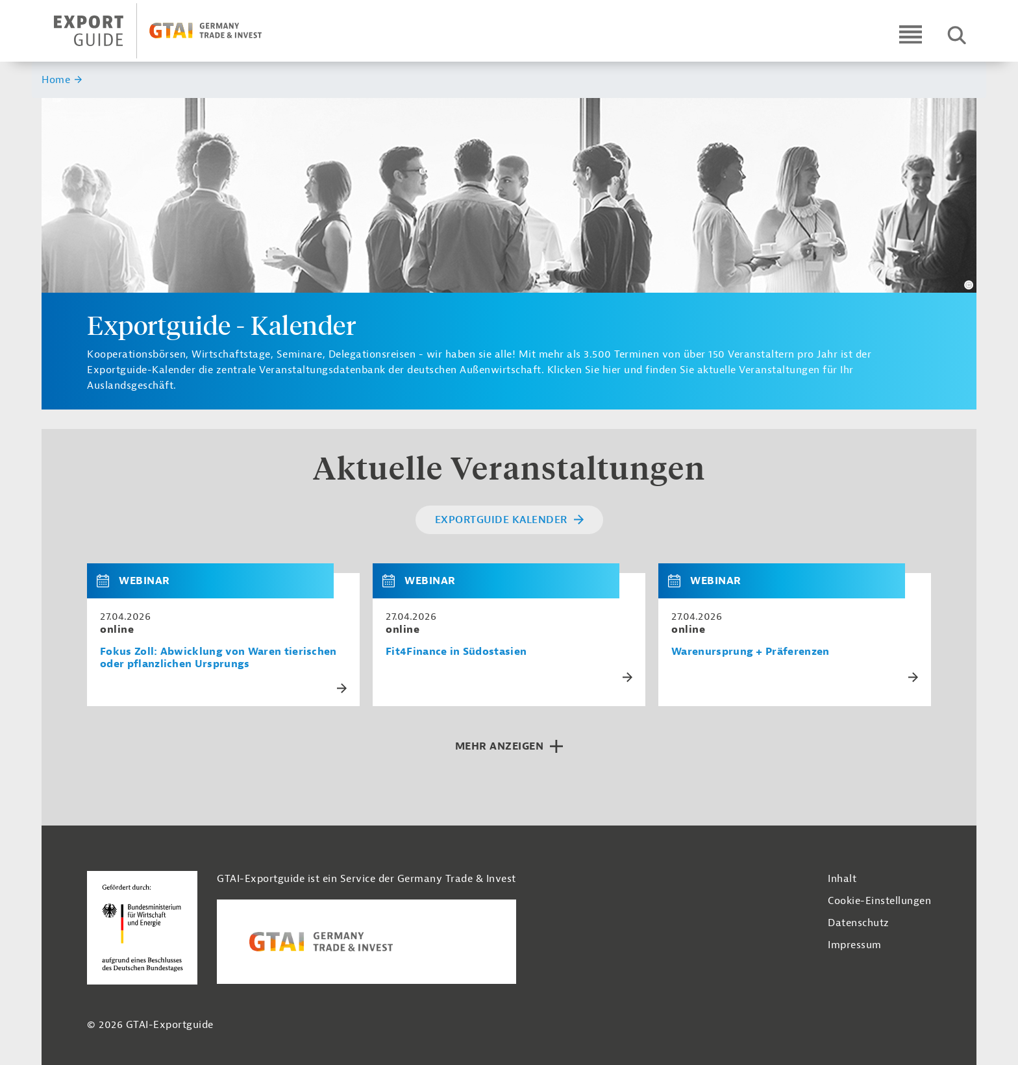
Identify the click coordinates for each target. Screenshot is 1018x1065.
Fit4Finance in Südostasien (456, 652)
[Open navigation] (910, 34)
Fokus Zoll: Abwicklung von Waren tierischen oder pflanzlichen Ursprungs (218, 658)
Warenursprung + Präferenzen (750, 652)
